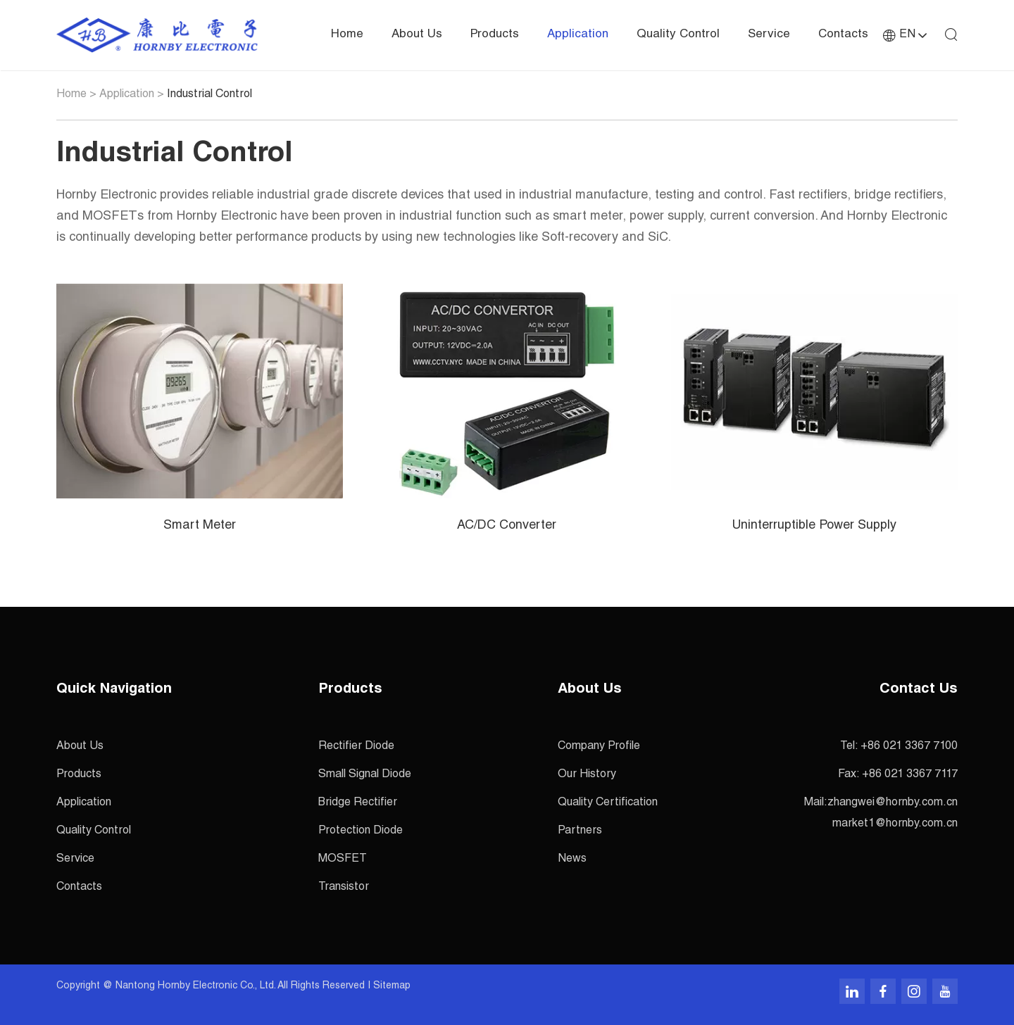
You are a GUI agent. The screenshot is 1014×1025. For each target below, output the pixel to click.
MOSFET (342, 859)
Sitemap (392, 986)
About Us (417, 35)
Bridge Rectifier (357, 803)
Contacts (843, 35)
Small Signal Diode (364, 775)
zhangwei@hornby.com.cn (892, 803)
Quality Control (678, 35)
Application (577, 35)
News (572, 859)
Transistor (343, 887)
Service (769, 35)
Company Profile (599, 747)
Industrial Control (209, 95)
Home (347, 35)
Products (494, 35)
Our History (587, 775)
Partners (580, 831)
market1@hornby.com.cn (895, 824)
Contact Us (919, 690)
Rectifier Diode (356, 747)
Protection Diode (360, 831)
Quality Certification (608, 803)
